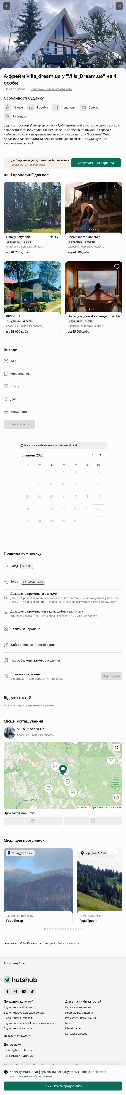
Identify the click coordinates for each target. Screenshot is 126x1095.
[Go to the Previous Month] (92, 455)
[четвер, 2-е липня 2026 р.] (63, 473)
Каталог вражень (76, 1033)
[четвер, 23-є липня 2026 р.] (63, 510)
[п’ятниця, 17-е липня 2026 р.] (75, 498)
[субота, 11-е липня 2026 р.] (87, 486)
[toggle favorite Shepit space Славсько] (117, 187)
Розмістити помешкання (81, 1018)
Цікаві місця (73, 1028)
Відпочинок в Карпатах (19, 1028)
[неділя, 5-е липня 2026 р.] (99, 473)
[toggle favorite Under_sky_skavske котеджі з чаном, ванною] (117, 267)
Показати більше (18, 1035)
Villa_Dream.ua (30, 943)
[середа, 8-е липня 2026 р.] (51, 486)
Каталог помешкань (78, 1007)
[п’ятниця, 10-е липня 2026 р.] (75, 486)
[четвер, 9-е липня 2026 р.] (63, 486)
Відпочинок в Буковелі (18, 1018)
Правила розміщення (79, 1012)
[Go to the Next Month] (100, 455)
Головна (10, 943)
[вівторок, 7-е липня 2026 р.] (39, 486)
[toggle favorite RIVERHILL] (55, 267)
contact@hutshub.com (18, 1050)
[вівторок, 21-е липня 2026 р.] (39, 510)
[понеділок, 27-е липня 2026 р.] (27, 523)
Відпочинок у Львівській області (24, 1012)
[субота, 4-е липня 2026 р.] (87, 473)
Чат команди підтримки (19, 1055)
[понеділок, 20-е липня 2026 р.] (27, 510)
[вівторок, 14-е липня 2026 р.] (39, 498)
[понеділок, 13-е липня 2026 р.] (27, 498)
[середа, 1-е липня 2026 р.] (51, 473)
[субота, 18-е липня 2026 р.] (87, 498)
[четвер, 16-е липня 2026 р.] (63, 498)
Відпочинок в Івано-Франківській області (30, 1023)
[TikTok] (32, 991)
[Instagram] (24, 991)
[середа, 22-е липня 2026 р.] (51, 510)
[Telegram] (15, 991)
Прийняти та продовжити (63, 1086)
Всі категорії (15, 963)
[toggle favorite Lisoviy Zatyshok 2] (55, 187)
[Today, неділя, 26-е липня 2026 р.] (99, 510)
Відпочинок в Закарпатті (20, 1007)
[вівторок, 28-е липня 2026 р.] (39, 523)
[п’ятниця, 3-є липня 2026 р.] (75, 473)
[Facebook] (7, 991)
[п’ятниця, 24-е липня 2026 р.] (75, 510)
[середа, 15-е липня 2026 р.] (51, 498)
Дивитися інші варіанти (96, 163)
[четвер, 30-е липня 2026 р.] (63, 523)
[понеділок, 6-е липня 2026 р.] (27, 486)
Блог (68, 1023)
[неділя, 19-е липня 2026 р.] (99, 498)
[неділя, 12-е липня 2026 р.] (99, 486)
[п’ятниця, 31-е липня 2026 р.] (75, 523)
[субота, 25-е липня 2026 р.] (87, 510)
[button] (92, 455)
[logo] (20, 979)
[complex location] (31, 729)
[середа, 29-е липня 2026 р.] (51, 523)
